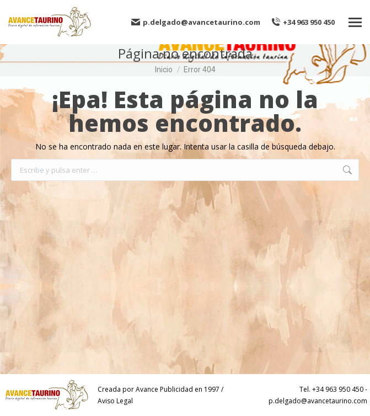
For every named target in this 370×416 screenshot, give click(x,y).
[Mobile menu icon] (355, 22)
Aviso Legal (115, 401)
